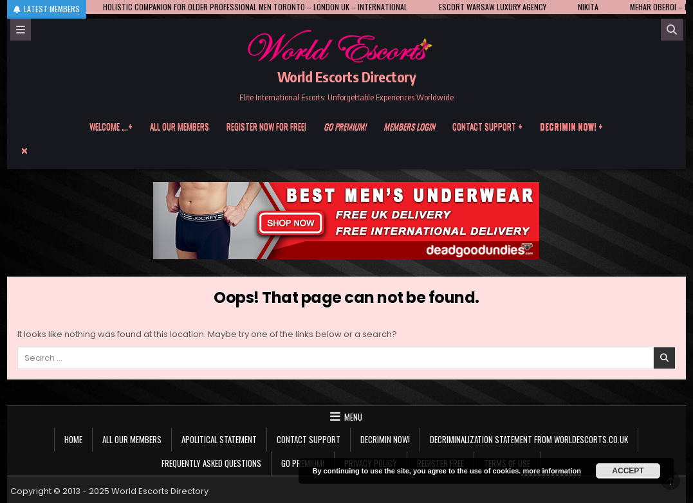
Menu (353, 416)
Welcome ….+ (111, 126)
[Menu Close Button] (346, 150)
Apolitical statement (219, 439)
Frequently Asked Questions (211, 463)
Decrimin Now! (385, 439)
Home (73, 439)
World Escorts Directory (346, 77)
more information (551, 471)
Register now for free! (266, 126)
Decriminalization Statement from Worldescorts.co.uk (529, 439)
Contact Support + (487, 126)
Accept (627, 470)
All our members (179, 126)
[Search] (672, 30)
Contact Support (308, 439)
